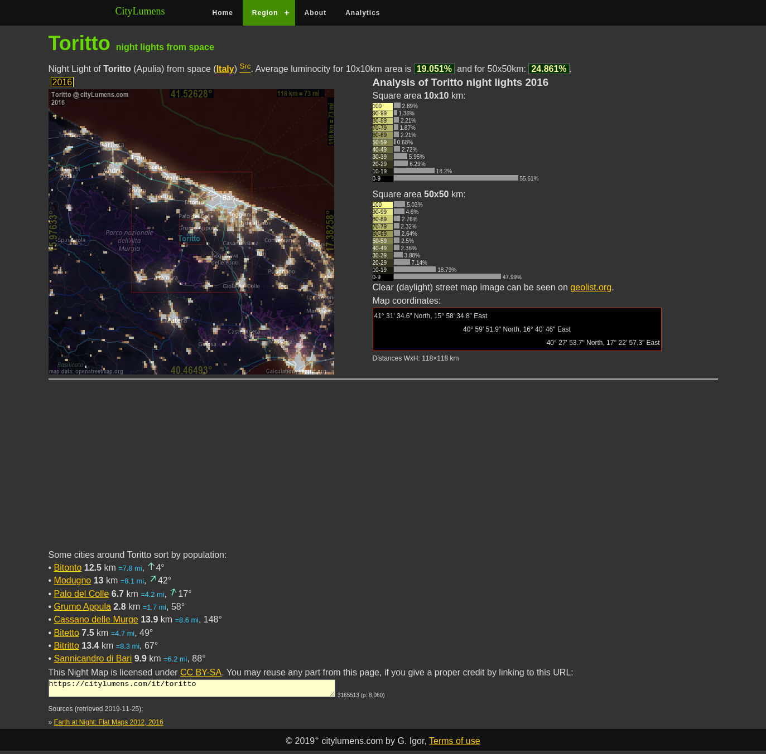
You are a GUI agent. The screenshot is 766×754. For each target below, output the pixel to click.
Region (265, 13)
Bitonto (68, 567)
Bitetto (66, 633)
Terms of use (454, 744)
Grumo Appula (82, 606)
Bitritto (66, 645)
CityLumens (140, 11)
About (316, 13)
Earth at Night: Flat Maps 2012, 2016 (108, 725)
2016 (62, 82)
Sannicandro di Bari (93, 658)
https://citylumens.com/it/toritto (192, 690)
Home (223, 13)
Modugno (72, 580)
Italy (225, 69)
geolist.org (590, 287)
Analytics (362, 13)
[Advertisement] (383, 471)
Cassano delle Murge (96, 619)
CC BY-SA (200, 672)
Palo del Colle (81, 594)
